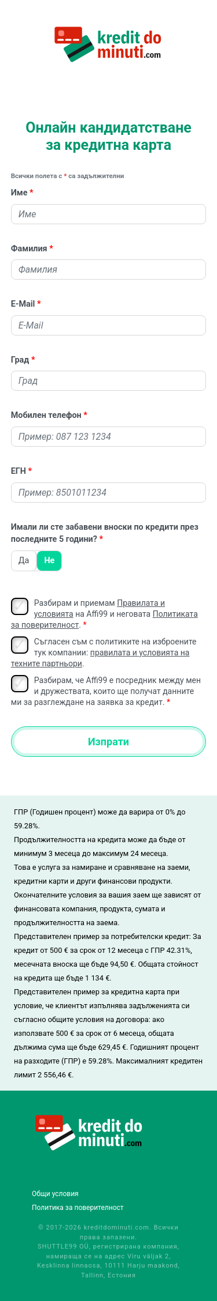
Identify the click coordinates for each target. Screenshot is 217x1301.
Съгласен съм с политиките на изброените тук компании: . (104, 652)
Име (19, 193)
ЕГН (18, 471)
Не (49, 560)
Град (20, 360)
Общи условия (55, 1194)
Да (24, 560)
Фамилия (29, 249)
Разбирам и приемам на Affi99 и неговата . (104, 613)
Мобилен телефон (46, 415)
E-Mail (23, 304)
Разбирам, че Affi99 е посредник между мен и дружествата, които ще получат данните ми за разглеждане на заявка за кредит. (106, 691)
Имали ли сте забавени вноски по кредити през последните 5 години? (104, 533)
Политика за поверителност (78, 1208)
